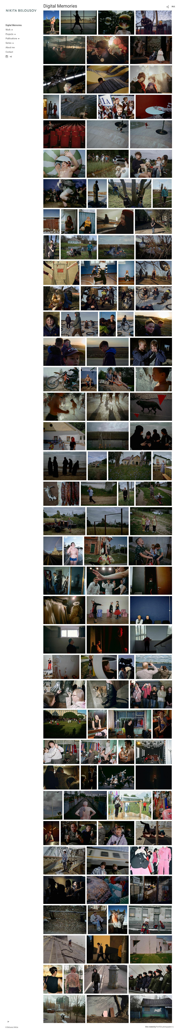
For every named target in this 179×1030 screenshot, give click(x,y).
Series (8, 43)
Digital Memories (14, 25)
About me (10, 47)
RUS (173, 7)
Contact (9, 52)
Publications (11, 38)
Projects (9, 34)
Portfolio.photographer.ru (165, 1027)
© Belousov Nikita (11, 1027)
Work (8, 29)
